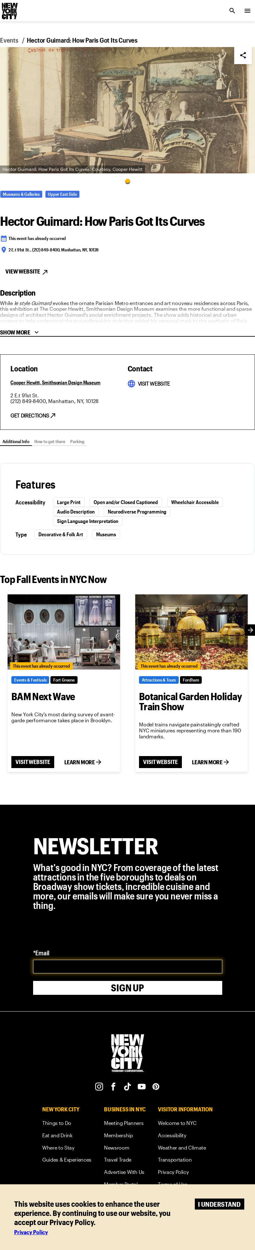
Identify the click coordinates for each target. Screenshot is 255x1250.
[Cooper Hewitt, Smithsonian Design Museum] (55, 382)
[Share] (243, 55)
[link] (66, 1124)
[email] (127, 966)
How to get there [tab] (49, 441)
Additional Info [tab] (16, 441)
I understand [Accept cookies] (219, 1204)
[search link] (232, 11)
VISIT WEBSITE (32, 761)
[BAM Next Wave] (64, 632)
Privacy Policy (31, 1232)
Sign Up (127, 987)
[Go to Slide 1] (127, 181)
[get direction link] (33, 415)
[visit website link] (154, 383)
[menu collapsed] (247, 11)
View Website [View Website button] (27, 272)
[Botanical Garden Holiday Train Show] (191, 632)
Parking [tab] (77, 441)
